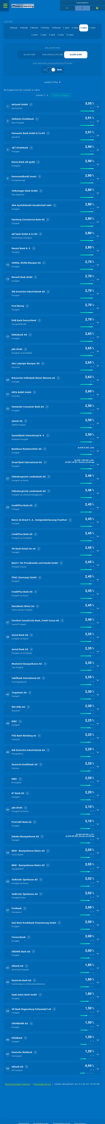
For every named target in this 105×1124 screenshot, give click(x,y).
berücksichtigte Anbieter (17, 1084)
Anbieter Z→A (42, 95)
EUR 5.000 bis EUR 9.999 (52, 55)
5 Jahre (92, 28)
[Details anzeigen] (97, 106)
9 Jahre (61, 35)
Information (82, 3)
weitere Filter (52, 82)
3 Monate (13, 28)
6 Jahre (35, 35)
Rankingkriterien (42, 1084)
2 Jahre (66, 28)
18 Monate (56, 28)
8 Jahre (52, 35)
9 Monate (34, 28)
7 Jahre (43, 35)
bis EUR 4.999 (29, 55)
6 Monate (24, 28)
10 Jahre (69, 35)
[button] (52, 106)
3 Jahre (75, 28)
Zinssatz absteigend (60, 95)
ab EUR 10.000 (76, 55)
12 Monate (45, 28)
